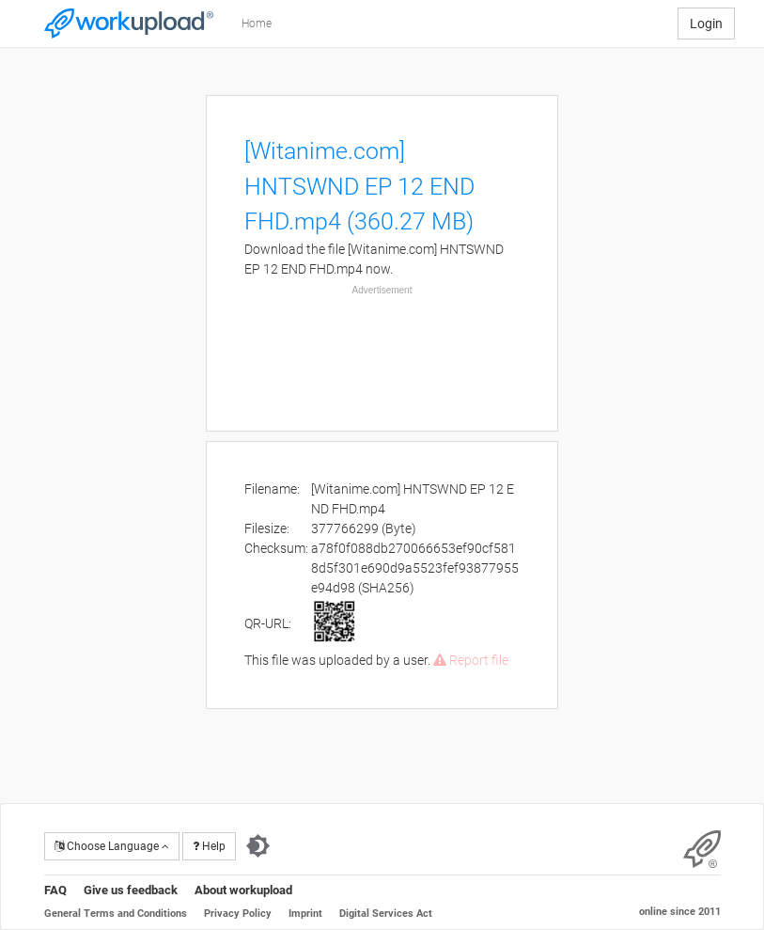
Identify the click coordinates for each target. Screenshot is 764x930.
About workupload (243, 890)
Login (706, 23)
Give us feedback (131, 890)
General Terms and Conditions (115, 913)
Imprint (305, 913)
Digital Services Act (385, 913)
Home (257, 23)
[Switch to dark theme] (258, 846)
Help (209, 846)
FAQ (55, 890)
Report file (470, 660)
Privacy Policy (238, 913)
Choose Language (112, 846)
